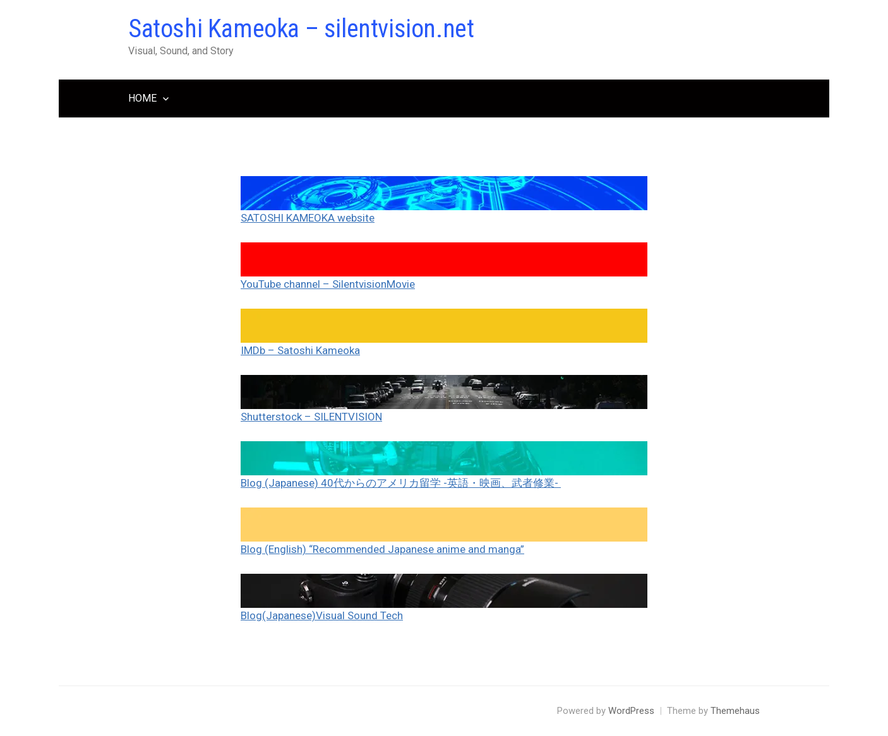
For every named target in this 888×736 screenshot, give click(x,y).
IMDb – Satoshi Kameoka (300, 350)
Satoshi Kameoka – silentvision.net (301, 29)
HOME (142, 98)
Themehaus (735, 710)
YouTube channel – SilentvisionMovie (328, 284)
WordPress (631, 710)
